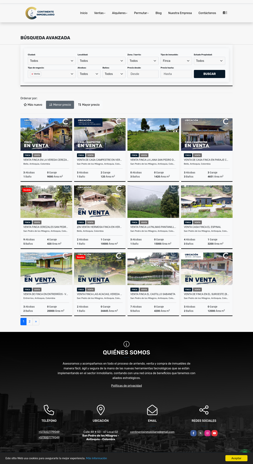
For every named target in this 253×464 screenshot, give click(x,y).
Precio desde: (134, 68)
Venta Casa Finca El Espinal (202, 226)
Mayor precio (89, 104)
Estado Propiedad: (203, 55)
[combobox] (52, 61)
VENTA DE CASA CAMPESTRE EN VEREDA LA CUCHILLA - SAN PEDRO (100, 159)
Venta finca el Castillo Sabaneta (152, 294)
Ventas (98, 13)
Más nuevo (33, 104)
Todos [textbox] (34, 61)
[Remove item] (32, 74)
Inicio (83, 13)
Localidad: (83, 55)
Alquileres (119, 13)
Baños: (106, 68)
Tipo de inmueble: (169, 55)
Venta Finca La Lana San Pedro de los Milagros (153, 159)
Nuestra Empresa (180, 13)
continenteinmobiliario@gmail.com (152, 432)
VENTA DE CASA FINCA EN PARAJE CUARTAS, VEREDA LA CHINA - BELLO (207, 159)
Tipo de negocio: (36, 68)
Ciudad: (32, 55)
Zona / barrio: (134, 55)
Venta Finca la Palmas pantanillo (153, 226)
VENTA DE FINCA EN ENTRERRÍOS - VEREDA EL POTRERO (46, 294)
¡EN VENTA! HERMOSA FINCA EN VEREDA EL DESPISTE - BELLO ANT (100, 226)
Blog (158, 13)
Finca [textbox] (167, 61)
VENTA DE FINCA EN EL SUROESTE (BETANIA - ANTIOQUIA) (207, 294)
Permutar (140, 13)
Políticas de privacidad (126, 385)
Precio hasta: (167, 68)
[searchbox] (31, 79)
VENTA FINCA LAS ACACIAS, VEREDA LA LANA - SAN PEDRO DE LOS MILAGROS (100, 294)
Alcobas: (82, 68)
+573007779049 (48, 432)
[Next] (36, 321)
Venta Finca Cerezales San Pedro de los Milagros (46, 226)
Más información (98, 458)
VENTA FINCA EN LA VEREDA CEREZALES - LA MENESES (46, 159)
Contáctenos (207, 13)
